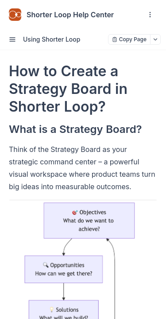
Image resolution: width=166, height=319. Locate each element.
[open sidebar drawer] (12, 39)
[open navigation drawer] (150, 15)
